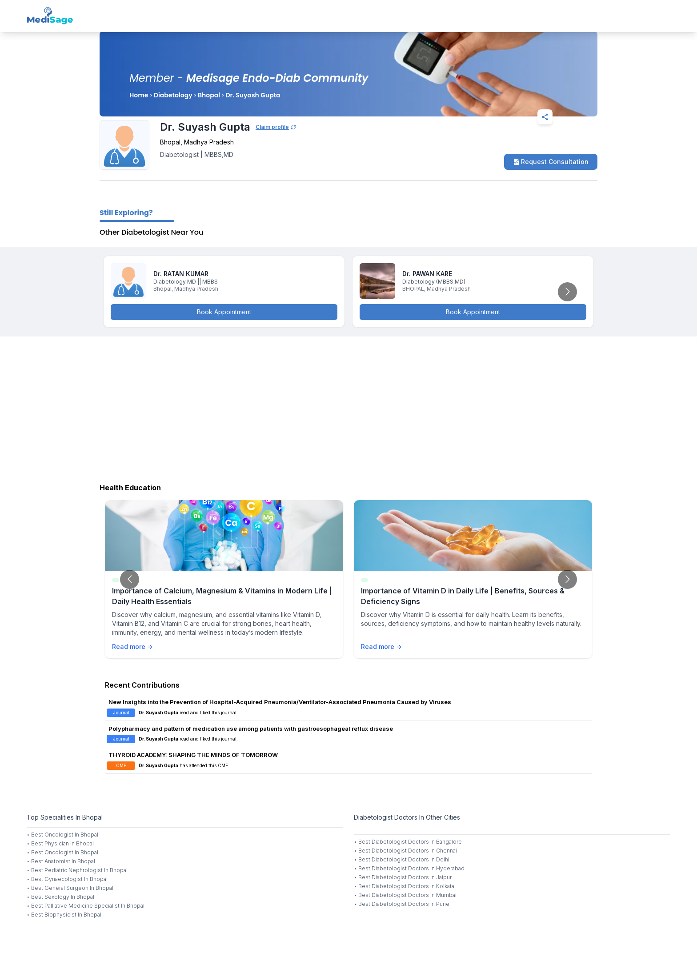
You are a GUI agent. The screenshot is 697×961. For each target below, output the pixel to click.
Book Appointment (224, 312)
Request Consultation (551, 161)
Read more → (132, 646)
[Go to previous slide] (129, 579)
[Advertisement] (348, 407)
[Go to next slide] (567, 291)
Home (138, 95)
